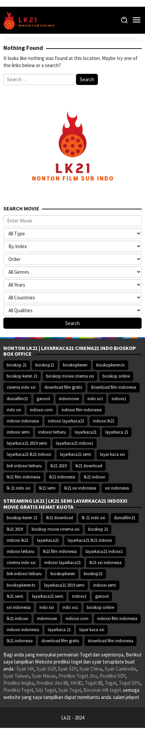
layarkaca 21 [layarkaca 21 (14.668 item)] (116, 432)
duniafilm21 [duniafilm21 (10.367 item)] (17, 399)
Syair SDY (67, 669)
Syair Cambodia (120, 669)
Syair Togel (69, 690)
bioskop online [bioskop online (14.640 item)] (116, 376)
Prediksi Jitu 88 (52, 683)
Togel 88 (93, 683)
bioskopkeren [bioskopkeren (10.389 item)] (75, 365)
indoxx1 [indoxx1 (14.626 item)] (119, 399)
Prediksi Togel (18, 690)
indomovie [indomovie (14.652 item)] (69, 399)
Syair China (90, 669)
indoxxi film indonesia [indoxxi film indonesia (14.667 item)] (82, 410)
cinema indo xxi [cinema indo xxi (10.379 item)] (21, 387)
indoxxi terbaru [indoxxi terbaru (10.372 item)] (52, 432)
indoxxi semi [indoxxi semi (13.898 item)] (18, 432)
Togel (110, 683)
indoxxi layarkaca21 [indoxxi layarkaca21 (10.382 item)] (66, 421)
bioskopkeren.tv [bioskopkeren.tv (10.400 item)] (110, 365)
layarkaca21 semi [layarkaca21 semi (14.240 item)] (75, 454)
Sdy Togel (45, 690)
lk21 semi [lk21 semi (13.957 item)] (47, 488)
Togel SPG (129, 683)
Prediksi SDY (112, 676)
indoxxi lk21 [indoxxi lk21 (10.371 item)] (103, 421)
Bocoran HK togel (102, 690)
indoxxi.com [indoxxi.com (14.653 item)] (41, 410)
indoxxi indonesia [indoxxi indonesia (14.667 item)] (23, 421)
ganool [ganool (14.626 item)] (43, 399)
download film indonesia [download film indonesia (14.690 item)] (113, 387)
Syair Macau (44, 676)
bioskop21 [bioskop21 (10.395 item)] (44, 365)
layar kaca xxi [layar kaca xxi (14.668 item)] (112, 454)
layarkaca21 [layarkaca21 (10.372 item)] (86, 432)
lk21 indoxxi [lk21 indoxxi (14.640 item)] (94, 477)
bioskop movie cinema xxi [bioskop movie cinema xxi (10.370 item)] (70, 376)
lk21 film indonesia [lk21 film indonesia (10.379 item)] (23, 477)
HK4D (76, 683)
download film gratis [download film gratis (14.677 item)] (63, 387)
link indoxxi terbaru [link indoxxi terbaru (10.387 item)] (24, 466)
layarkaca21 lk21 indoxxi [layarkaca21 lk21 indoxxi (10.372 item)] (29, 454)
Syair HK (25, 669)
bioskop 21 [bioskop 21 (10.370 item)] (17, 365)
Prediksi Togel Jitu (78, 676)
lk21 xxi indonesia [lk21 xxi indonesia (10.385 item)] (80, 488)
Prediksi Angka (18, 683)
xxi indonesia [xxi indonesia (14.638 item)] (117, 488)
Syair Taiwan (16, 676)
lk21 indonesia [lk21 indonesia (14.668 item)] (62, 477)
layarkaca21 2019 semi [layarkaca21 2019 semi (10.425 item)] (27, 443)
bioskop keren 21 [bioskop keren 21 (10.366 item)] (22, 376)
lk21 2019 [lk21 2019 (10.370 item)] (58, 466)
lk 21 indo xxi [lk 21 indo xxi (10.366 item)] (18, 488)
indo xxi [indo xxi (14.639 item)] (14, 410)
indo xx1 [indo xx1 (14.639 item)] (95, 399)
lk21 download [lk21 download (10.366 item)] (88, 466)
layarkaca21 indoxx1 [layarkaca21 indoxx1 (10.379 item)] (74, 443)
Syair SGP (46, 669)
